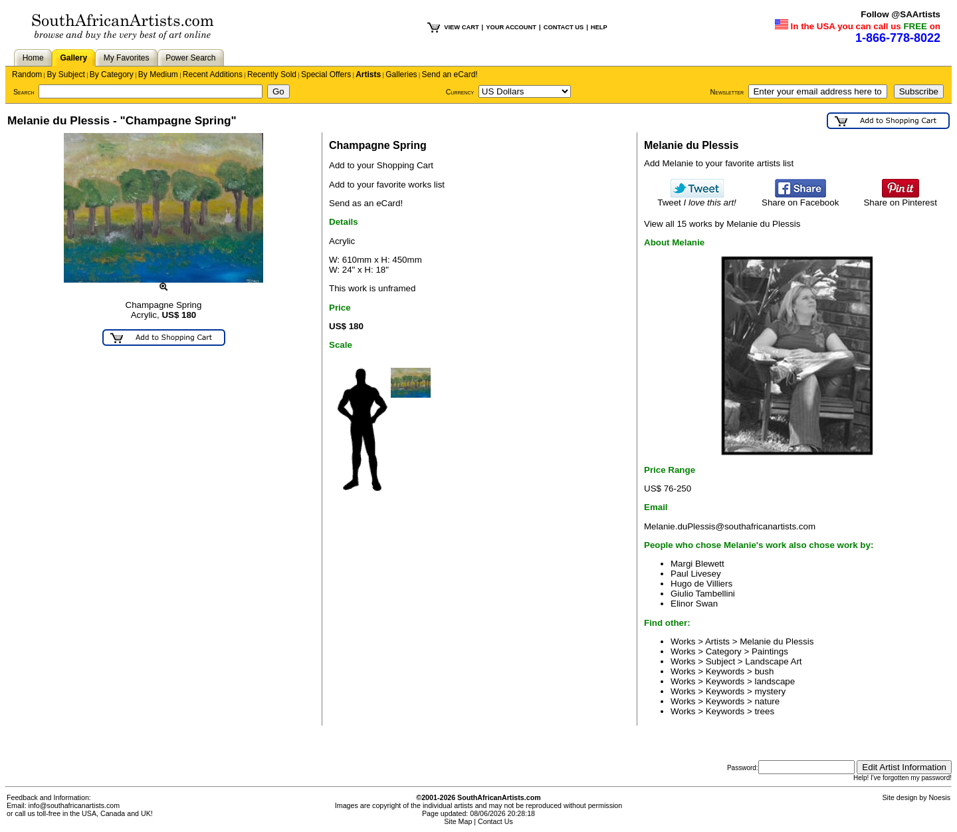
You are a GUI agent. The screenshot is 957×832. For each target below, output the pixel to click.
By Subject (65, 74)
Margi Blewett (697, 564)
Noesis (939, 797)
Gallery (73, 58)
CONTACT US (564, 27)
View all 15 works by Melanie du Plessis (722, 224)
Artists (368, 74)
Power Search (190, 58)
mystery (770, 691)
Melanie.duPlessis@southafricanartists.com (729, 526)
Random (27, 74)
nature (767, 701)
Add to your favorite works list (387, 185)
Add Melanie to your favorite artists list (719, 163)
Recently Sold (271, 74)
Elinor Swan (694, 604)
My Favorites (127, 58)
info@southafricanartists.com (74, 805)
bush (764, 671)
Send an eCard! (450, 74)
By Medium (158, 74)
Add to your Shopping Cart (381, 165)
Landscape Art (773, 661)
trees (764, 711)
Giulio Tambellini (703, 594)
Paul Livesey (696, 574)
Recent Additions (213, 74)
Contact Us (495, 821)
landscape (774, 681)
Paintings (770, 651)
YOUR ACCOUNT (511, 27)
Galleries (401, 74)
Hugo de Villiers (701, 584)
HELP (599, 27)
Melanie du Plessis (776, 641)
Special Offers (326, 74)
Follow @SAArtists (900, 14)
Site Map (458, 821)
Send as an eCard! (366, 203)
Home (33, 58)
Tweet (696, 199)
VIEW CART (461, 27)
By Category (112, 74)
